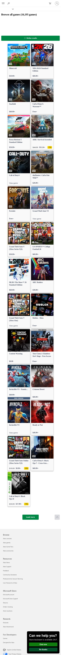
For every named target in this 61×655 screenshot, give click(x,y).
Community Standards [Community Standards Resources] (10, 575)
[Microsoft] (30, 1)
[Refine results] (30, 38)
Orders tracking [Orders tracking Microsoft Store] (8, 607)
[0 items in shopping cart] (51, 3)
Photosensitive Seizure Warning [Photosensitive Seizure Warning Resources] (13, 579)
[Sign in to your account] (57, 3)
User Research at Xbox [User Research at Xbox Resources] (10, 583)
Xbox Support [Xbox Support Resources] (7, 566)
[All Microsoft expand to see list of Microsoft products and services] (3, 3)
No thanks (43, 650)
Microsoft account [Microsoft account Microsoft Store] (8, 594)
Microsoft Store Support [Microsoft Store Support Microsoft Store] (10, 598)
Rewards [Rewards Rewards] (5, 622)
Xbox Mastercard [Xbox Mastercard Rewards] (8, 626)
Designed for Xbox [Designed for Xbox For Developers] (8, 642)
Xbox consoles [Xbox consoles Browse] (7, 538)
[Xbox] (6, 9)
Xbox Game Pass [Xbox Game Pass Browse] (8, 546)
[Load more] (30, 517)
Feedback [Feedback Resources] (6, 570)
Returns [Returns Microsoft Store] (5, 603)
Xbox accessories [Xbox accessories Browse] (8, 551)
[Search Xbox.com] (9, 3)
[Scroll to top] (57, 517)
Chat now (43, 644)
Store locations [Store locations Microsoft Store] (7, 611)
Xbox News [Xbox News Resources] (6, 562)
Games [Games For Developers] (5, 638)
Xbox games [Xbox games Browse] (6, 542)
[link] (19, 61)
